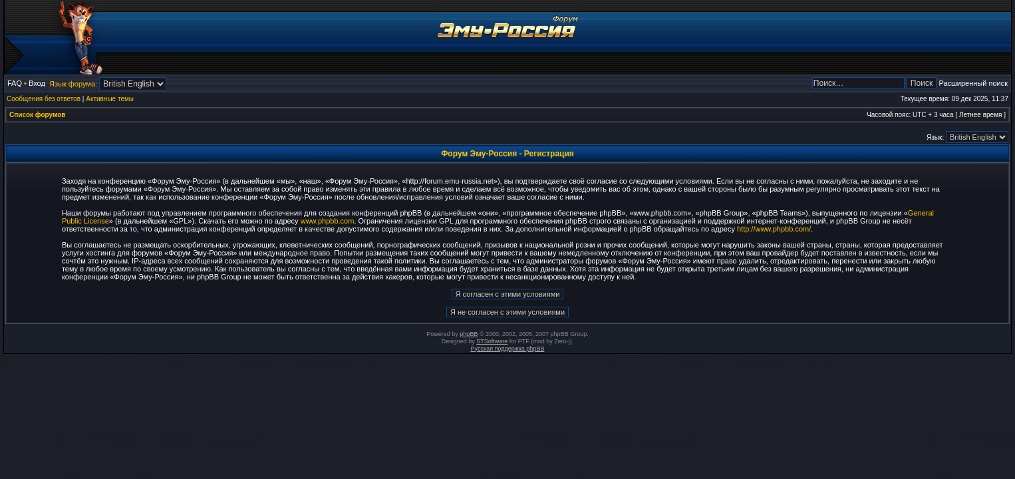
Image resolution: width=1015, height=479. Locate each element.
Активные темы (110, 98)
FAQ (14, 83)
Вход (37, 83)
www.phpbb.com (328, 221)
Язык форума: (73, 84)
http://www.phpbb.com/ (774, 229)
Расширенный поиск (973, 83)
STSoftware (492, 341)
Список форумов (37, 114)
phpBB (469, 334)
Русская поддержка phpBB (508, 348)
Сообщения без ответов (43, 98)
